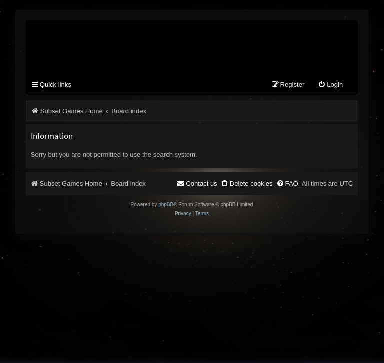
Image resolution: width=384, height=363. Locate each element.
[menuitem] (330, 85)
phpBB (166, 204)
